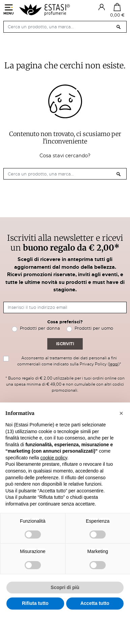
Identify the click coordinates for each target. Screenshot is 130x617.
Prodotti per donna (40, 328)
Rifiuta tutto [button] (35, 603)
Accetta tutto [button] (94, 603)
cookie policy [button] (54, 457)
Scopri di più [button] (65, 587)
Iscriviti (65, 344)
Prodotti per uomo (94, 328)
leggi (113, 364)
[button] (121, 413)
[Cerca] (65, 26)
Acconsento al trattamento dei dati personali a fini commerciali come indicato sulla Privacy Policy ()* (69, 361)
